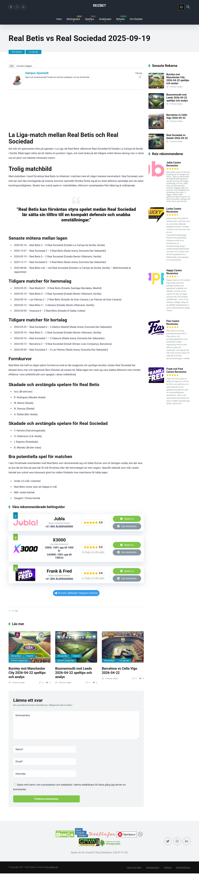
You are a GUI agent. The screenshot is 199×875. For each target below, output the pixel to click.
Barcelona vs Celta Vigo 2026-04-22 (119, 671)
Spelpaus (167, 867)
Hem (59, 19)
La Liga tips (33, 52)
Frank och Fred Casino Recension (176, 370)
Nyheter (120, 19)
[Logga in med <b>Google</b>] (181, 7)
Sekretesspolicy (152, 867)
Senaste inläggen (24, 66)
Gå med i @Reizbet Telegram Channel (75, 593)
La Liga (15, 611)
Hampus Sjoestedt (37, 73)
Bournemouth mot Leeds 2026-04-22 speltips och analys (73, 673)
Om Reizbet (136, 19)
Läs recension (127, 526)
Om (11, 66)
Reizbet (99, 5)
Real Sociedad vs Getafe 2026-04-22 (177, 137)
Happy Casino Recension (174, 272)
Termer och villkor (134, 867)
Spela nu (127, 518)
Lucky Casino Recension (173, 210)
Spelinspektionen (183, 867)
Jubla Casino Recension (173, 164)
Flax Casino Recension (172, 322)
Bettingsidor (73, 19)
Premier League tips (19, 661)
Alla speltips (17, 52)
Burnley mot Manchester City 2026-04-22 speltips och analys (27, 673)
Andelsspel (105, 19)
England (29, 656)
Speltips (89, 19)
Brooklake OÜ (52, 867)
